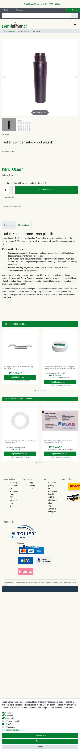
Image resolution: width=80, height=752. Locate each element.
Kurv (31, 488)
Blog (12, 506)
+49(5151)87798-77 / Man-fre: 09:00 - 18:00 (40, 4)
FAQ (12, 497)
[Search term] (36, 15)
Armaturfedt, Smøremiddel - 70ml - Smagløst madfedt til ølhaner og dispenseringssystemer (59, 367)
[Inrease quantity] (11, 188)
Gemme (40, 747)
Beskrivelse (9, 225)
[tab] (9, 225)
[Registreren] (18, 10)
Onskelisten (8, 198)
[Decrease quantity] (11, 192)
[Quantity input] (5, 190)
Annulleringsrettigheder (52, 486)
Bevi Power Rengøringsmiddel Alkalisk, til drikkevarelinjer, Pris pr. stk (58, 441)
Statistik (9, 715)
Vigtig (8, 712)
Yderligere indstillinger (11, 730)
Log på (32, 483)
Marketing (10, 718)
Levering (18, 206)
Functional (10, 727)
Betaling (13, 483)
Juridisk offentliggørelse (52, 500)
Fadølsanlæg (10, 31)
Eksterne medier (13, 721)
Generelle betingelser (52, 512)
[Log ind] (6, 10)
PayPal (9, 724)
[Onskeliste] (61, 10)
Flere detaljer (24, 225)
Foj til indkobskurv (57, 190)
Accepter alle (40, 735)
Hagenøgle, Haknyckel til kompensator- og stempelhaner (18, 367)
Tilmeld (32, 486)
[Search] (74, 15)
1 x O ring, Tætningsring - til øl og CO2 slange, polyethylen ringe (20, 441)
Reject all (40, 741)
